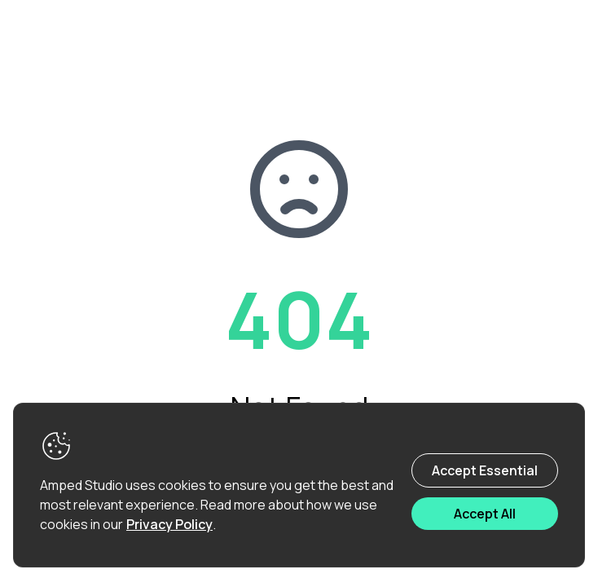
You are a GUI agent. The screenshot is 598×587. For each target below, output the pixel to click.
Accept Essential (485, 470)
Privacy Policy (169, 524)
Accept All (485, 514)
